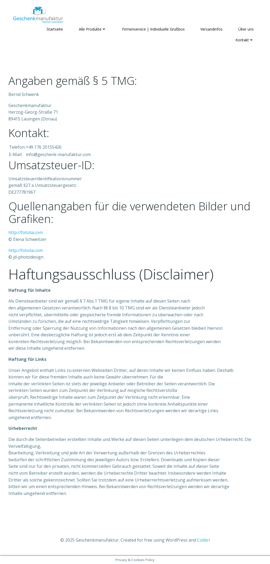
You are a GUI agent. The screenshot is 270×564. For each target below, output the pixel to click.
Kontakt (244, 39)
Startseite (55, 29)
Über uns (246, 29)
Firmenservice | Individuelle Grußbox (153, 29)
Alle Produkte (92, 29)
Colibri (203, 540)
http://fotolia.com (25, 232)
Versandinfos (211, 29)
